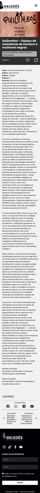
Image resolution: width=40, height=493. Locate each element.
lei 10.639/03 (8, 396)
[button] (8, 406)
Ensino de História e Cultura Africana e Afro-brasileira (17, 53)
